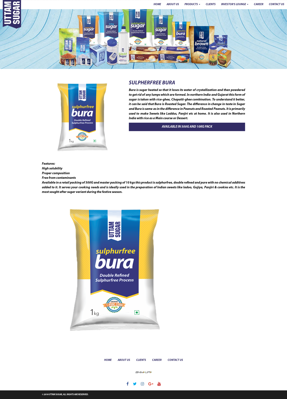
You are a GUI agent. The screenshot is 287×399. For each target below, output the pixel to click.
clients (141, 360)
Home (108, 360)
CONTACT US (276, 4)
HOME (157, 4)
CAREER (258, 4)
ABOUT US (173, 4)
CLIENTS (211, 4)
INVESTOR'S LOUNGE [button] (234, 4)
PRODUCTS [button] (192, 4)
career (157, 360)
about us (124, 360)
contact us (175, 360)
